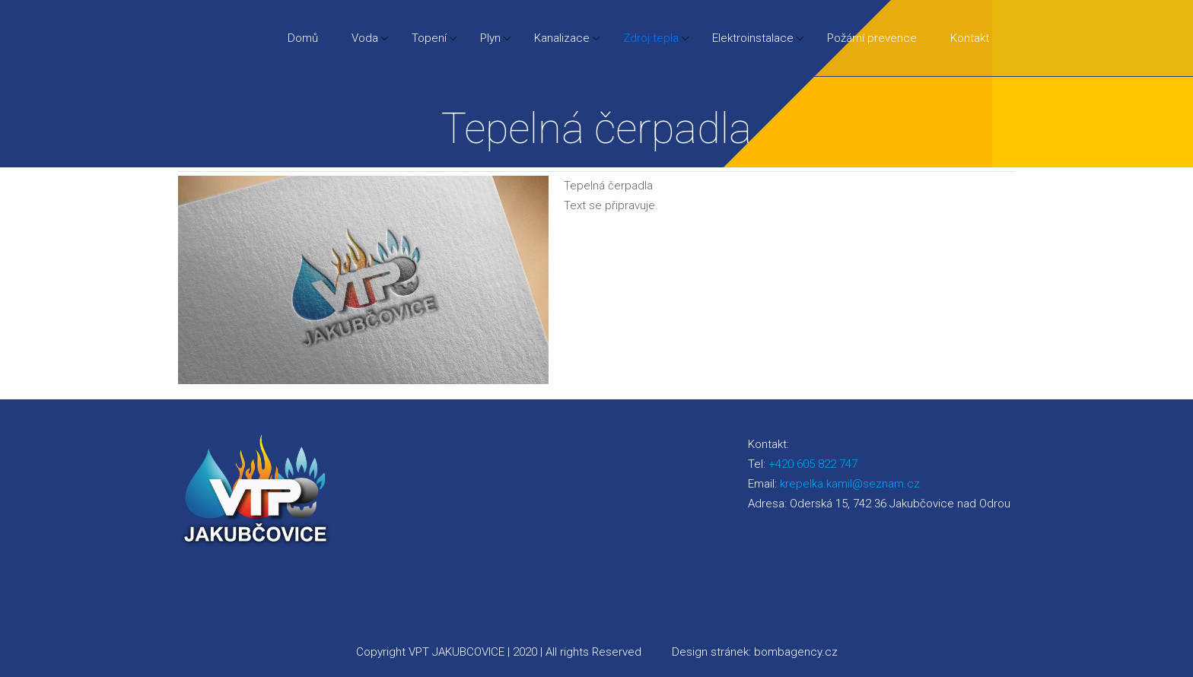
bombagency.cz (796, 652)
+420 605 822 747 (812, 464)
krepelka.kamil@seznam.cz (850, 484)
